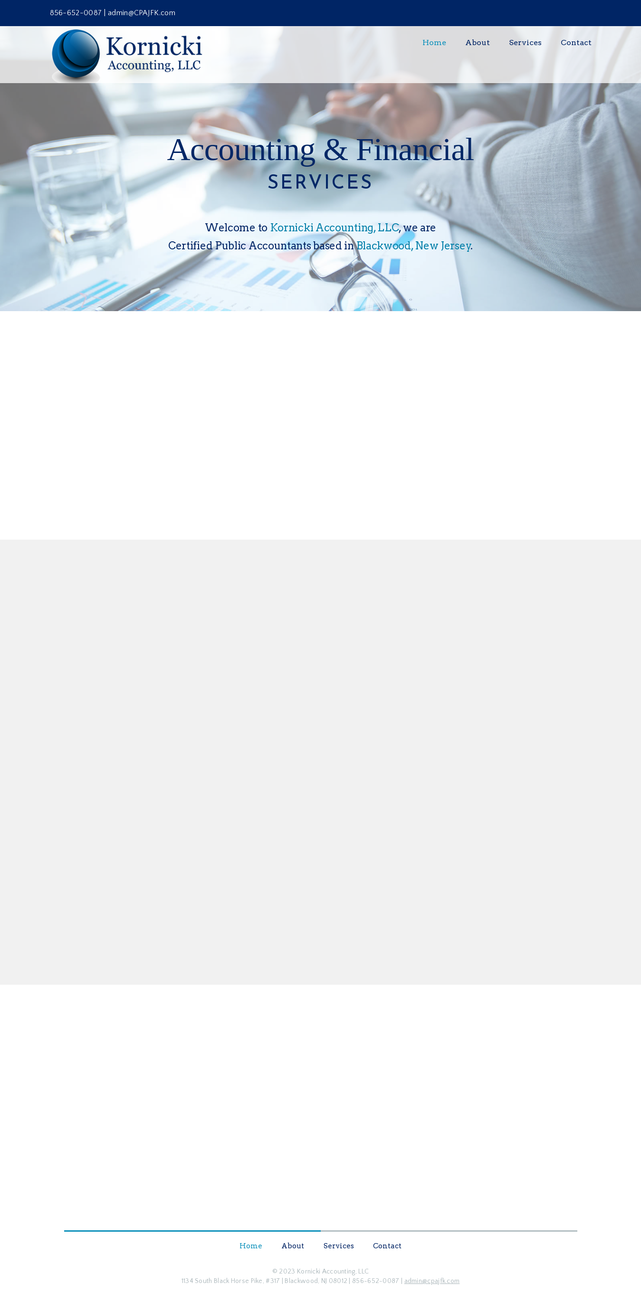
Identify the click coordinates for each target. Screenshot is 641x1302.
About (477, 42)
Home (434, 42)
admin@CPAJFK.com (141, 13)
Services (525, 42)
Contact (576, 42)
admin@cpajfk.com (432, 1281)
